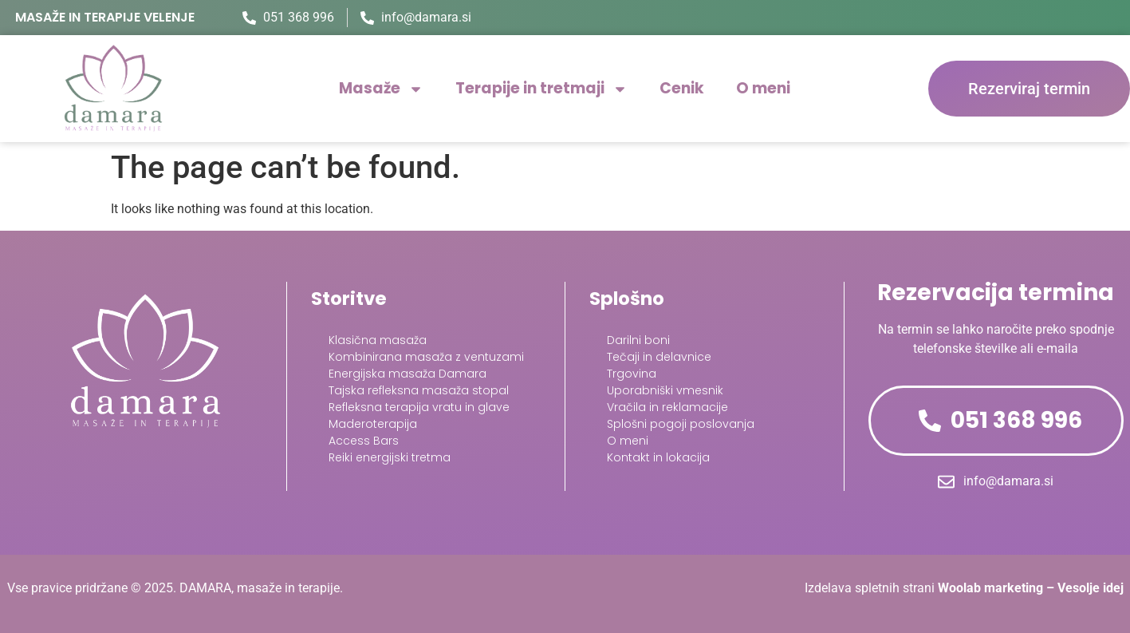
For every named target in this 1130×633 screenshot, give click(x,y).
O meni (763, 88)
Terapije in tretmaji (541, 89)
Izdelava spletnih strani (964, 587)
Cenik (681, 88)
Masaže (381, 89)
